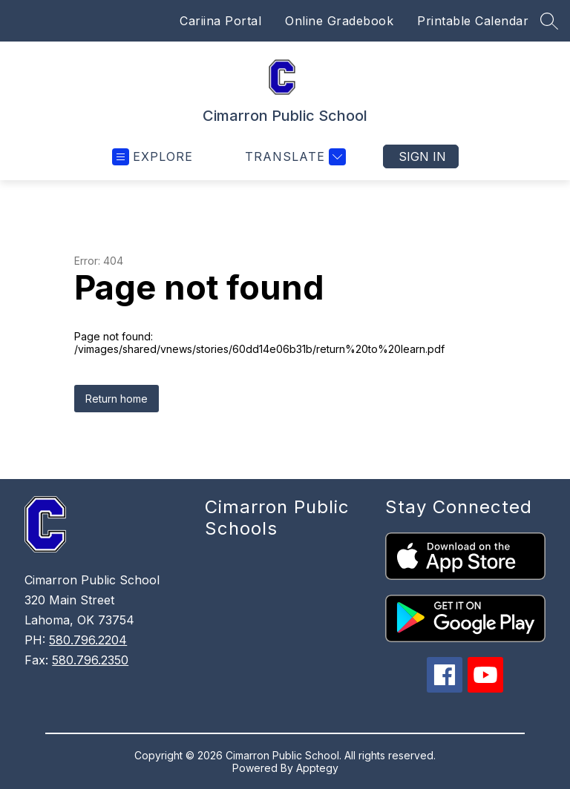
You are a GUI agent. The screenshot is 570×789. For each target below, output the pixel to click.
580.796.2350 (90, 660)
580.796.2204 (88, 640)
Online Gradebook (339, 20)
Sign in (422, 156)
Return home (116, 398)
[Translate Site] (293, 157)
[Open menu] (152, 157)
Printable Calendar (472, 20)
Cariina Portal (220, 20)
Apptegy (317, 768)
